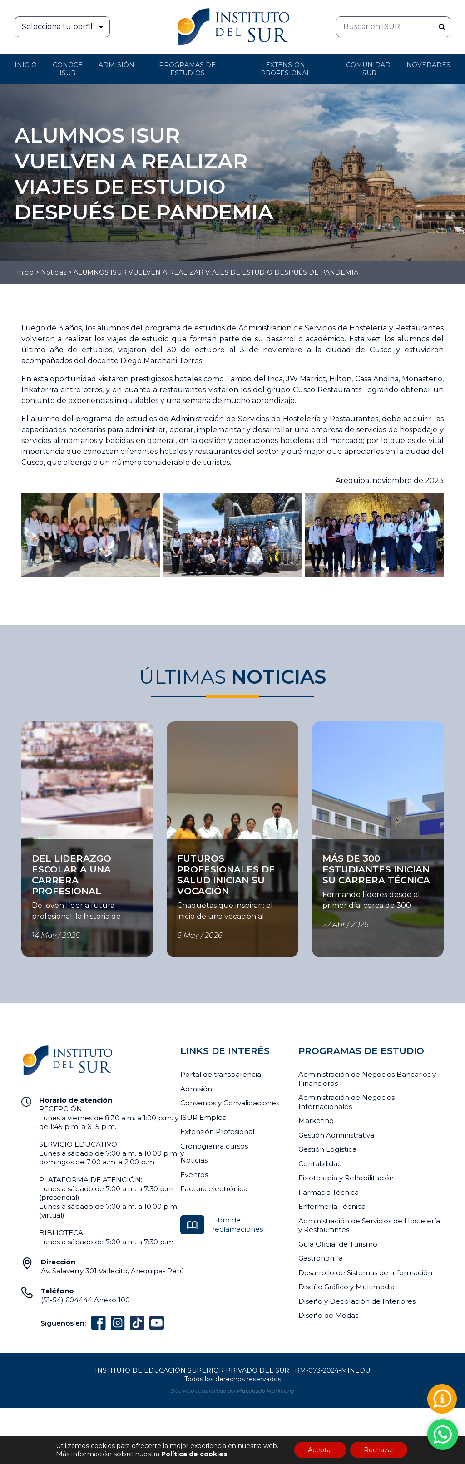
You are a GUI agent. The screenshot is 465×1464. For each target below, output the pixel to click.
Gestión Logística (327, 1149)
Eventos (194, 1174)
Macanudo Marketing (265, 1391)
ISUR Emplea (203, 1117)
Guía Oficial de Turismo (337, 1244)
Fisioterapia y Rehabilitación (346, 1177)
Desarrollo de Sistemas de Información (365, 1272)
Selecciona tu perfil (65, 26)
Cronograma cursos (214, 1146)
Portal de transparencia (220, 1074)
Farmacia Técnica (328, 1192)
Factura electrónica (213, 1188)
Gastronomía (320, 1258)
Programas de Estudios (187, 69)
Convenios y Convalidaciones (229, 1103)
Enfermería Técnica (332, 1206)
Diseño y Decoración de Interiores (357, 1301)
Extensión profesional (286, 69)
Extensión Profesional (217, 1131)
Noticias (53, 272)
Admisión (116, 65)
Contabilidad (320, 1163)
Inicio (26, 65)
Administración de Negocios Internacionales (346, 1102)
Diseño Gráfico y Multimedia (346, 1286)
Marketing (316, 1120)
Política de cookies (194, 1454)
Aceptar (320, 1450)
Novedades (428, 65)
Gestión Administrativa (336, 1135)
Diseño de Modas (328, 1315)
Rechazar (379, 1450)
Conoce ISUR (68, 69)
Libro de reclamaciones (237, 1224)
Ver (27, 844)
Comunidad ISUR (368, 69)
